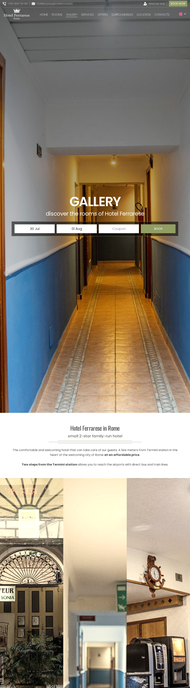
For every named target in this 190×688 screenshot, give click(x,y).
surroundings (122, 14)
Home (44, 14)
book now (178, 3)
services (87, 14)
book (158, 229)
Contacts (162, 14)
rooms (57, 14)
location (144, 14)
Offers (103, 14)
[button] (182, 14)
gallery (71, 14)
